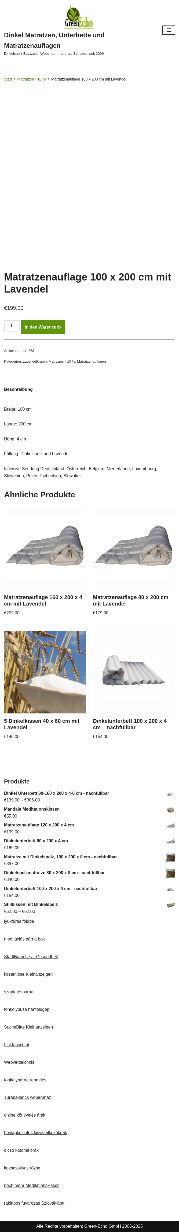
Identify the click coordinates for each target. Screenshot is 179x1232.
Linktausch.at (16, 1045)
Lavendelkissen (35, 361)
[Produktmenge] (12, 325)
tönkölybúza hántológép (26, 1009)
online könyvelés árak (24, 1115)
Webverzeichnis (19, 1062)
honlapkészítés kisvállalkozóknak (35, 1132)
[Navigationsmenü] (168, 30)
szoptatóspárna (18, 992)
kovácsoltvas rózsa (22, 1168)
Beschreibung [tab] (18, 389)
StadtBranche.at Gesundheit (31, 956)
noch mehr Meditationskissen (32, 1185)
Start (8, 79)
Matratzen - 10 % (31, 79)
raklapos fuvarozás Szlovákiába (34, 1203)
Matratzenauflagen (91, 361)
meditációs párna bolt (24, 939)
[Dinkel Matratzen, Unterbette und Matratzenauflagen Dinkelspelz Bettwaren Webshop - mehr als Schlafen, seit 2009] (79, 30)
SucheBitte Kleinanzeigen (28, 1027)
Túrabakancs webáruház (27, 1097)
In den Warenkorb (43, 327)
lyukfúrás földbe (19, 921)
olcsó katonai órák (21, 1150)
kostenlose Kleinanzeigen (28, 974)
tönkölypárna (17, 1080)
